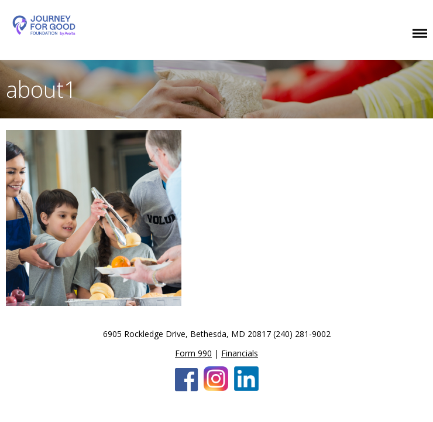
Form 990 (193, 353)
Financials (239, 353)
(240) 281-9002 (302, 333)
